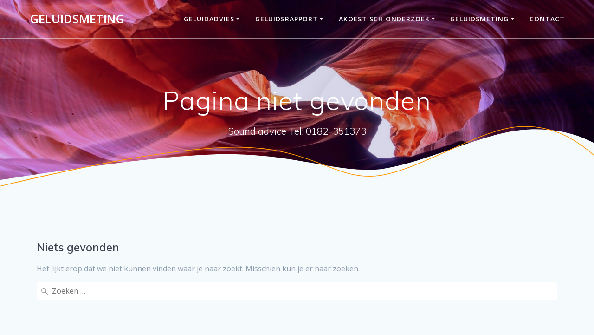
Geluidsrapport (286, 18)
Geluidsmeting (77, 19)
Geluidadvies (209, 18)
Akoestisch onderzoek (384, 18)
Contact (547, 18)
